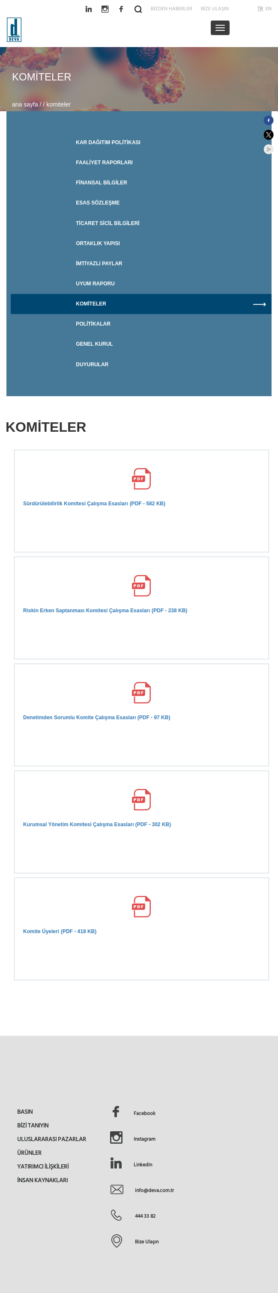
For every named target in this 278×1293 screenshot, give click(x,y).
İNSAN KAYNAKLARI (42, 1180)
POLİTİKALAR (93, 324)
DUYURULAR (92, 365)
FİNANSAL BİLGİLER (101, 183)
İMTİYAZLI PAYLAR (99, 264)
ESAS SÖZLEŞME (98, 203)
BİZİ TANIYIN (32, 1125)
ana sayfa (26, 104)
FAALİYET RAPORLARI (104, 163)
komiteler (58, 104)
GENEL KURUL (94, 344)
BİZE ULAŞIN (215, 8)
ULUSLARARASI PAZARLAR (51, 1139)
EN (269, 8)
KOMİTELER (174, 304)
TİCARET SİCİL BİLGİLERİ (107, 223)
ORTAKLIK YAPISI (98, 243)
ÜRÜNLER (29, 1152)
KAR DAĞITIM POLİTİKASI (108, 142)
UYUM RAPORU (95, 284)
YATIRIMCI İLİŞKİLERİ (43, 1166)
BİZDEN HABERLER (171, 8)
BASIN (25, 1111)
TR (260, 8)
